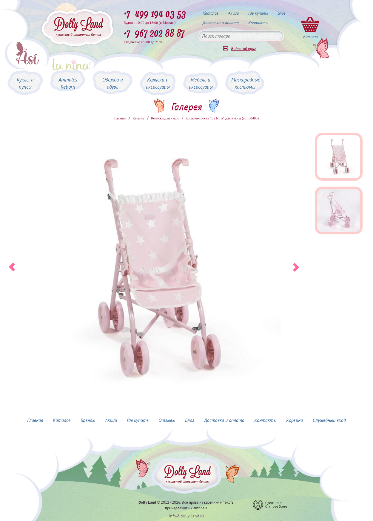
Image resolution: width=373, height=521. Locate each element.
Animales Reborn (67, 83)
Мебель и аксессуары (201, 83)
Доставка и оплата (221, 22)
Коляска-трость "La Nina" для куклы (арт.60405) (222, 118)
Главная (120, 118)
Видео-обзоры (243, 48)
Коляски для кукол (165, 118)
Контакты (258, 22)
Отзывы (166, 420)
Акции (233, 13)
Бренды (88, 420)
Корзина (294, 420)
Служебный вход (329, 420)
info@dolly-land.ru (186, 516)
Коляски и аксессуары (158, 83)
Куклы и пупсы (25, 83)
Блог (282, 13)
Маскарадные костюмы (245, 83)
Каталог (210, 13)
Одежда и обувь (112, 83)
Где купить (258, 13)
